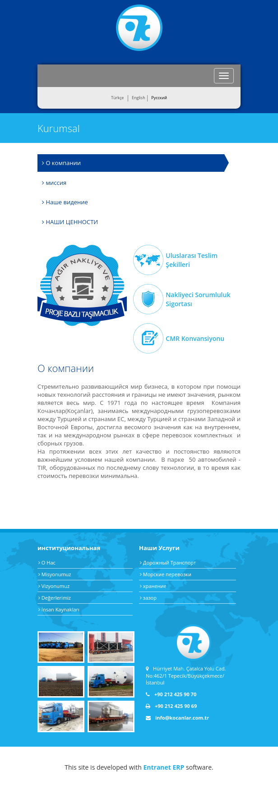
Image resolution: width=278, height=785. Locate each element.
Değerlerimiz (54, 597)
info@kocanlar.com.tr (177, 717)
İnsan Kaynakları (58, 609)
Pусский (159, 98)
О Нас (47, 562)
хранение (153, 586)
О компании (61, 163)
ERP (179, 767)
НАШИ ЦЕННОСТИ (70, 222)
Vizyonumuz (54, 586)
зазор (148, 597)
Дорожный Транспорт (168, 562)
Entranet (157, 767)
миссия (54, 183)
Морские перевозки (165, 574)
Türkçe (117, 98)
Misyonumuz (54, 574)
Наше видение (65, 202)
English (138, 98)
